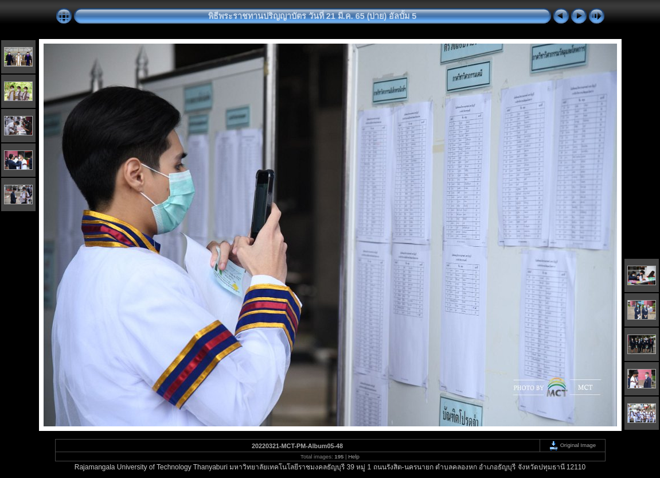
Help (354, 456)
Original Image (572, 445)
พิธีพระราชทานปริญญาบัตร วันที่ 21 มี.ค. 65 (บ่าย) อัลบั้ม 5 (312, 16)
